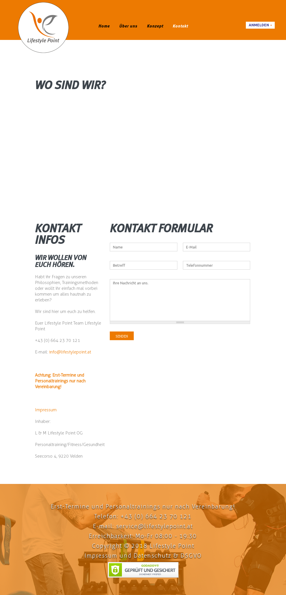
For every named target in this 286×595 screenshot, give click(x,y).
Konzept (155, 26)
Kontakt (180, 26)
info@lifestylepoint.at (70, 352)
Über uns (128, 26)
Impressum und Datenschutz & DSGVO (143, 555)
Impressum (46, 409)
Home (104, 26)
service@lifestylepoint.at (154, 526)
